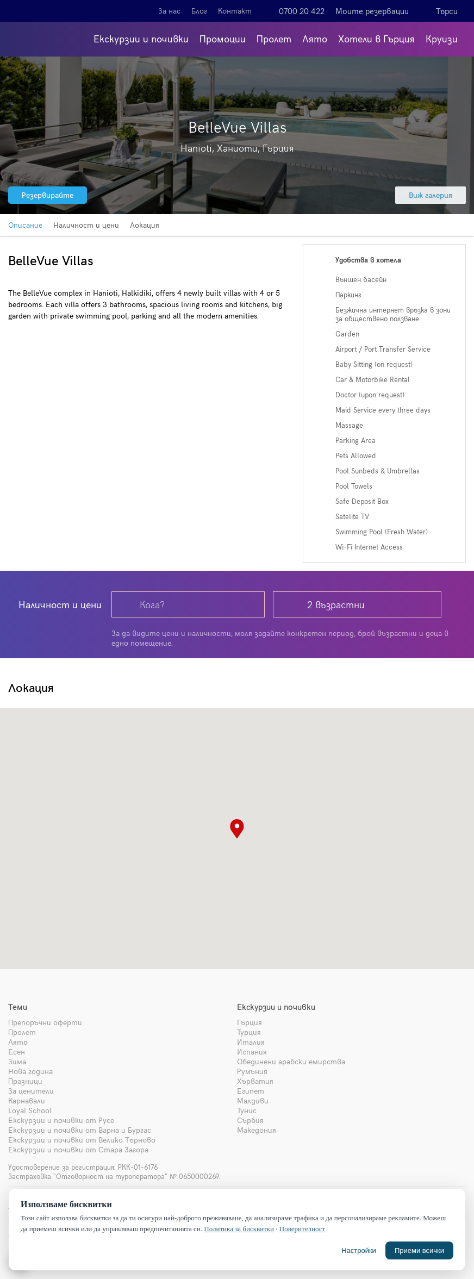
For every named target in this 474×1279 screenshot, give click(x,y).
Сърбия (250, 1120)
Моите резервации (372, 10)
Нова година (30, 1071)
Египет (250, 1090)
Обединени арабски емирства (291, 1061)
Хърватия (255, 1081)
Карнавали (26, 1100)
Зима (17, 1061)
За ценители (31, 1090)
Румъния (252, 1071)
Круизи (442, 38)
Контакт (235, 10)
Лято (314, 38)
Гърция (249, 1022)
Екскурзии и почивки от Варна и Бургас (79, 1130)
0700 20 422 (302, 10)
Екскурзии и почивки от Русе (61, 1120)
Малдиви (253, 1100)
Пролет (274, 38)
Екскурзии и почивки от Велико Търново (81, 1139)
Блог (199, 10)
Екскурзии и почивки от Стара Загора (78, 1149)
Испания (252, 1051)
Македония (256, 1130)
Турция (249, 1032)
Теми (17, 1006)
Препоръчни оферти (45, 1022)
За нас (169, 10)
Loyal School (30, 1110)
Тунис (247, 1110)
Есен (16, 1051)
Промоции (222, 38)
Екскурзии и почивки (141, 38)
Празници (25, 1081)
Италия (251, 1042)
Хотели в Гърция (376, 38)
